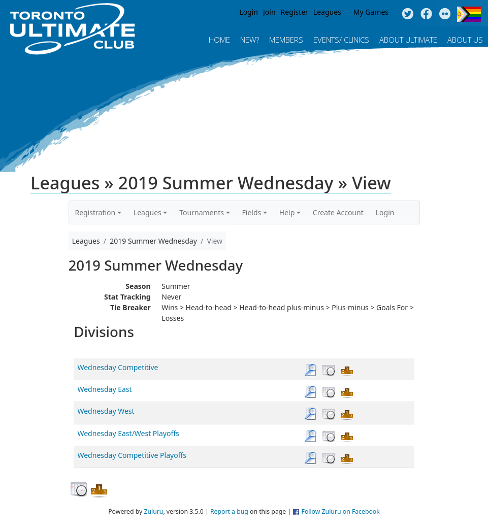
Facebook (426, 14)
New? (249, 40)
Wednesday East (104, 389)
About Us (465, 40)
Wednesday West (105, 411)
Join (269, 12)
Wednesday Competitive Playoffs (131, 455)
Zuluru (153, 511)
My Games (370, 12)
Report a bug (229, 511)
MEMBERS (286, 40)
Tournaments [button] (201, 212)
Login (248, 12)
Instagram (445, 14)
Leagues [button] (147, 212)
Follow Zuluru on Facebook (341, 511)
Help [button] (287, 212)
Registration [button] (95, 212)
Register (294, 12)
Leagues (327, 12)
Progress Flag (469, 14)
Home (219, 40)
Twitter (407, 14)
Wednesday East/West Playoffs (128, 433)
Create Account (338, 212)
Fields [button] (252, 212)
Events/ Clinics (341, 40)
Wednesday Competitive (117, 367)
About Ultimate (408, 40)
